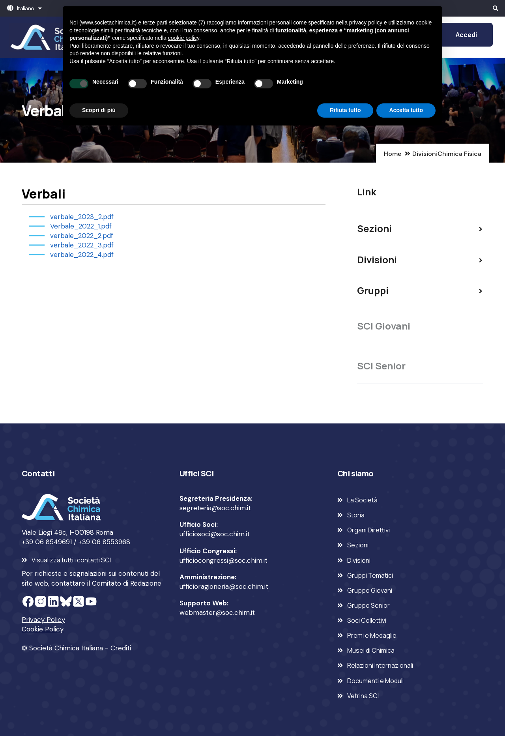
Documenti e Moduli (375, 680)
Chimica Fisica (459, 154)
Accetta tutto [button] (406, 110)
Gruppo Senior (368, 605)
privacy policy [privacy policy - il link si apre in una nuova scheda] (365, 22)
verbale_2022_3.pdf (82, 245)
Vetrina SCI (363, 695)
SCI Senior (381, 365)
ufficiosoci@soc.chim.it (215, 534)
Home (392, 154)
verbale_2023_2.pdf (82, 216)
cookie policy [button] (183, 38)
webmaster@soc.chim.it (217, 612)
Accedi (466, 34)
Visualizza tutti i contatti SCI (71, 560)
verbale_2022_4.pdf (82, 254)
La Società (362, 500)
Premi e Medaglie (372, 635)
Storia (356, 515)
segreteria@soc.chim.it (215, 508)
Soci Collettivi (366, 620)
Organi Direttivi (368, 530)
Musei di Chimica (371, 650)
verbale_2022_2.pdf (81, 235)
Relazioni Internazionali (380, 665)
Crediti (120, 648)
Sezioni (357, 545)
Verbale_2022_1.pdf (81, 226)
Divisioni (425, 154)
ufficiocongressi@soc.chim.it (223, 560)
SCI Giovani (383, 325)
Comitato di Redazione (126, 583)
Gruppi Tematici (370, 575)
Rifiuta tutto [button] (345, 110)
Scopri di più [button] (99, 110)
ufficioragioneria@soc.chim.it (224, 586)
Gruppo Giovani (369, 590)
